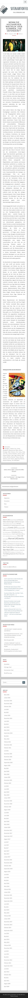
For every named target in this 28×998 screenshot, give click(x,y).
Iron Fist (5, 453)
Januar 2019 (7, 798)
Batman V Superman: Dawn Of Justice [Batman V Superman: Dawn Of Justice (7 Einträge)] (10, 523)
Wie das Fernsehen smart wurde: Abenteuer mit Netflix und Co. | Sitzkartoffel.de (12, 602)
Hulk (23, 452)
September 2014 (8, 930)
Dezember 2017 (8, 830)
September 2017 (8, 836)
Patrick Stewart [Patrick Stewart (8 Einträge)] (20, 541)
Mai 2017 (6, 848)
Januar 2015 (7, 918)
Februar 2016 (7, 889)
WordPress (21, 994)
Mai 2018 (6, 818)
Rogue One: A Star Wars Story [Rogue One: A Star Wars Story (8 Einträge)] (17, 543)
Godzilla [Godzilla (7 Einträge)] (10, 534)
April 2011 (6, 980)
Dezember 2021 (8, 745)
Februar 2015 (7, 915)
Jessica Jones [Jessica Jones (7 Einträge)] (14, 536)
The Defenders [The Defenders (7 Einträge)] (13, 552)
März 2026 (6, 694)
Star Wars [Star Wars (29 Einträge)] (8, 550)
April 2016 (6, 883)
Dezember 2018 (8, 801)
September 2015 (8, 901)
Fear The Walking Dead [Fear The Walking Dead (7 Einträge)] (7, 532)
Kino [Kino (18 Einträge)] (20, 536)
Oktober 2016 (7, 865)
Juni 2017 (6, 845)
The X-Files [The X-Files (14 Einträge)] (20, 554)
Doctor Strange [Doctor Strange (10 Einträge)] (20, 530)
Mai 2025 (6, 712)
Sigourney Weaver (19, 458)
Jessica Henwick (12, 453)
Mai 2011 (6, 977)
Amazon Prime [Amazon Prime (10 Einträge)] (14, 520)
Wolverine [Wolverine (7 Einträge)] (5, 555)
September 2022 (8, 733)
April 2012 (6, 971)
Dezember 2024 (8, 718)
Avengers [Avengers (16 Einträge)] (13, 522)
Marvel (19, 455)
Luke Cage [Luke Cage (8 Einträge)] (5, 538)
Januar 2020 (7, 777)
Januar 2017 (7, 857)
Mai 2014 (6, 936)
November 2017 (8, 833)
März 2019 (6, 795)
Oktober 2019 (7, 783)
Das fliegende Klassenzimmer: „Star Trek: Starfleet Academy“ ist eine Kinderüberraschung (13, 635)
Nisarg (16, 996)
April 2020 (6, 771)
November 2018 (8, 803)
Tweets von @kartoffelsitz (9, 567)
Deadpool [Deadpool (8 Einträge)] (8, 530)
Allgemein (6, 498)
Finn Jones (19, 452)
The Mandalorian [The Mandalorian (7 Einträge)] (19, 552)
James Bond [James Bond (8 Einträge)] (8, 536)
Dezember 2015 (8, 895)
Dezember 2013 (8, 948)
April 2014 (6, 939)
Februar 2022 (7, 742)
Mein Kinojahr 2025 (9, 640)
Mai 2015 (6, 907)
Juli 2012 (6, 969)
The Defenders (15, 460)
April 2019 (6, 792)
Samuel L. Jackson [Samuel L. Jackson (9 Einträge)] (7, 545)
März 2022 (6, 739)
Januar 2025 (7, 715)
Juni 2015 (6, 904)
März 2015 (6, 913)
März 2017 (6, 854)
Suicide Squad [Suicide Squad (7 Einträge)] (17, 550)
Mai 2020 (6, 768)
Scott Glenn (11, 458)
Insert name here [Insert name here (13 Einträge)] (17, 534)
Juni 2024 (6, 721)
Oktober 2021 (7, 748)
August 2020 (7, 765)
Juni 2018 (6, 815)
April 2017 (6, 851)
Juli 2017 (6, 842)
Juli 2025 (6, 709)
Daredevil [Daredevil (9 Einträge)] (20, 528)
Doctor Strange (21, 405)
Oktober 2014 (7, 927)
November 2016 (8, 862)
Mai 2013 (6, 957)
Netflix (8, 457)
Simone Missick (7, 460)
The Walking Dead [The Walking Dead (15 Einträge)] (9, 554)
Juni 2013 (6, 954)
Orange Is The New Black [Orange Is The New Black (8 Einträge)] (11, 541)
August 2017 (7, 839)
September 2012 (8, 966)
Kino (5, 504)
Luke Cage (14, 455)
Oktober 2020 (7, 759)
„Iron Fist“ (18, 186)
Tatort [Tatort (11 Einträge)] (7, 552)
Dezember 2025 (8, 700)
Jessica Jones (21, 453)
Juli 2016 (6, 874)
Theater (6, 507)
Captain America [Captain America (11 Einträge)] (16, 525)
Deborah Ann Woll (13, 450)
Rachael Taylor (15, 457)
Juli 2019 (6, 786)
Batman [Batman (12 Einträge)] (20, 522)
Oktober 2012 (7, 963)
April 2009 (6, 986)
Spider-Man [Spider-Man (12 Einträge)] (21, 545)
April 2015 (6, 910)
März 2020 (6, 774)
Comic (18, 448)
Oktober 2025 (7, 706)
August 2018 (7, 809)
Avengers (7, 448)
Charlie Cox (13, 448)
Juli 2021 (6, 750)
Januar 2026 (7, 697)
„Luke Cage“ (10, 186)
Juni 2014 (6, 933)
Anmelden (6, 664)
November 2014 (8, 924)
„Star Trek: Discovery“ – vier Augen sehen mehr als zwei (14, 477)
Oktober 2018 (7, 806)
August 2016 (7, 871)
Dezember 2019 (8, 780)
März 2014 (6, 942)
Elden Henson (11, 452)
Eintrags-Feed (7, 667)
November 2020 (8, 756)
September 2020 (8, 762)
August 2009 (7, 983)
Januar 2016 (7, 892)
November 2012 (8, 960)
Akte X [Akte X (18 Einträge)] (6, 520)
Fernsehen (7, 447)
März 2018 (6, 824)
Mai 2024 (6, 724)
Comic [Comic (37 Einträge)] (12, 527)
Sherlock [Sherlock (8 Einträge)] (14, 545)
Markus (20, 33)
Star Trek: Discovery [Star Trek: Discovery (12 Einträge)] (18, 547)
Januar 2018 (7, 827)
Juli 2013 (6, 951)
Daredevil (5, 450)
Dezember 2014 (8, 921)
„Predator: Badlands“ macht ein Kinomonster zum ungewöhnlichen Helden (13, 644)
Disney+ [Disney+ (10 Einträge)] (13, 530)
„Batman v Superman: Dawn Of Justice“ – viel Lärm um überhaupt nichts (13, 614)
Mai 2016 (6, 880)
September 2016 (8, 868)
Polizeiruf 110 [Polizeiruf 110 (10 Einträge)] (7, 543)
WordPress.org (8, 673)
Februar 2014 (7, 945)
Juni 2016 (6, 877)
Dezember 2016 (8, 859)
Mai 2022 (6, 736)
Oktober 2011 (7, 974)
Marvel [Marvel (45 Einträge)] (13, 538)
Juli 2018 (6, 812)
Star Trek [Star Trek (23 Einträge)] (7, 547)
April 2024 (6, 727)
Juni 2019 (6, 789)
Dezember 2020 (8, 753)
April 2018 (6, 821)
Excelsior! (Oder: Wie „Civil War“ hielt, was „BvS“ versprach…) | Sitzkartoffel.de (13, 594)
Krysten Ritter (6, 455)
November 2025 (8, 703)
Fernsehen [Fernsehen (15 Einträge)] (16, 532)
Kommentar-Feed (8, 670)
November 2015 (8, 898)
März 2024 (6, 730)
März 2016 (6, 886)
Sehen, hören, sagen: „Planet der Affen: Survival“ (14, 469)
